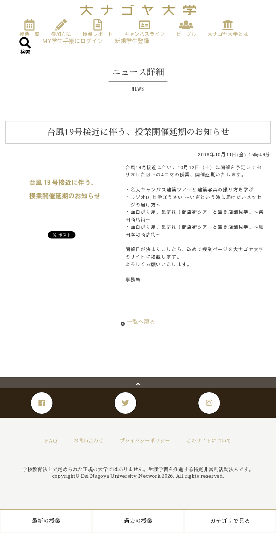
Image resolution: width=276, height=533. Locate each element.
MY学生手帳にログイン (72, 40)
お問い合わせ (88, 440)
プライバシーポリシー (145, 440)
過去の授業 (138, 521)
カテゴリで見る (230, 521)
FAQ (51, 440)
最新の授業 (46, 521)
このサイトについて (208, 440)
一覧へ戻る (140, 322)
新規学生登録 (132, 40)
